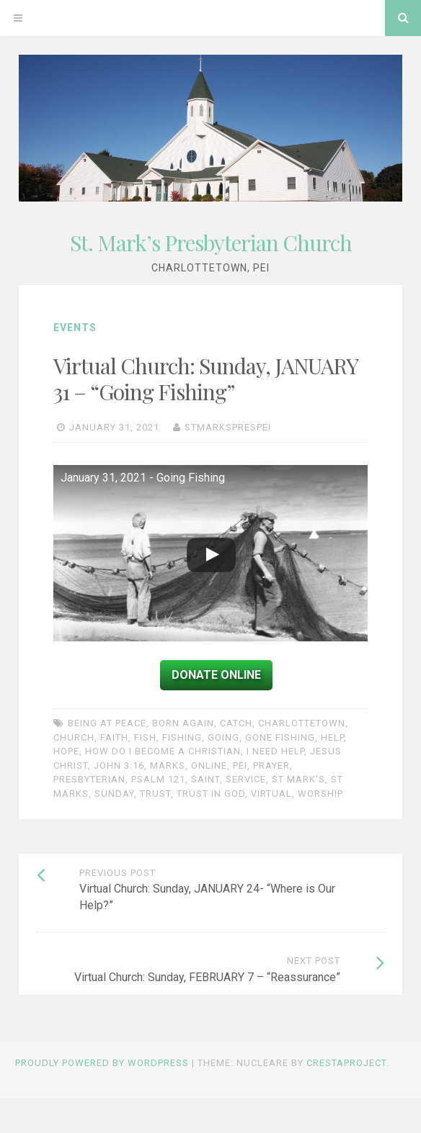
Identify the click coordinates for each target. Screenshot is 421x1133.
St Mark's (298, 779)
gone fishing (280, 737)
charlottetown (301, 723)
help (332, 737)
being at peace (107, 723)
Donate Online (216, 675)
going (223, 737)
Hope (66, 751)
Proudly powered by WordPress (102, 1062)
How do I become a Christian (163, 751)
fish (145, 737)
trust (155, 793)
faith (114, 737)
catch (236, 723)
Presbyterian (89, 779)
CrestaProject (346, 1062)
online (209, 765)
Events (75, 327)
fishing (182, 737)
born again (183, 723)
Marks (167, 765)
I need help (275, 751)
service (246, 779)
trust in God (211, 793)
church (73, 737)
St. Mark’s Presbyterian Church (211, 242)
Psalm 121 (158, 779)
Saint (205, 779)
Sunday (114, 793)
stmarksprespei (228, 427)
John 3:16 (119, 765)
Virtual (271, 793)
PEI (240, 765)
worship (320, 793)
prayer (271, 765)
